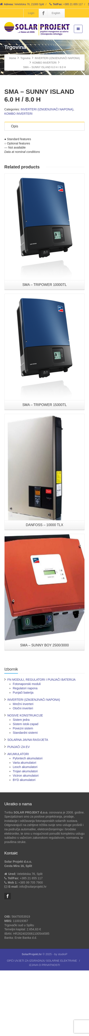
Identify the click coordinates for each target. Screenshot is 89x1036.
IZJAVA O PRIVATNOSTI (44, 1030)
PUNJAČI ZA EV (18, 812)
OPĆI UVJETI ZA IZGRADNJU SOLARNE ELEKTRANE (42, 1026)
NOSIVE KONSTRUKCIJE (25, 780)
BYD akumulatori (24, 845)
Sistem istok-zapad (25, 789)
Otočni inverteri (23, 773)
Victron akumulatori (26, 841)
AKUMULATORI (18, 819)
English (56, 13)
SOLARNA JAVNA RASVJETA (27, 805)
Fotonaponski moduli (27, 749)
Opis (14, 192)
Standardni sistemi (25, 798)
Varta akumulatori (24, 828)
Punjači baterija (23, 758)
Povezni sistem (23, 793)
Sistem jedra (21, 785)
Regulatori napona (25, 753)
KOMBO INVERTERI (18, 179)
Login (31, 13)
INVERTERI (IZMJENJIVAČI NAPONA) (47, 175)
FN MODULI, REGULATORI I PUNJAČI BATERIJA (41, 745)
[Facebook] (43, 13)
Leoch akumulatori (25, 832)
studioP (62, 1019)
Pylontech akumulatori (28, 823)
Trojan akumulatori (25, 836)
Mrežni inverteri (23, 769)
